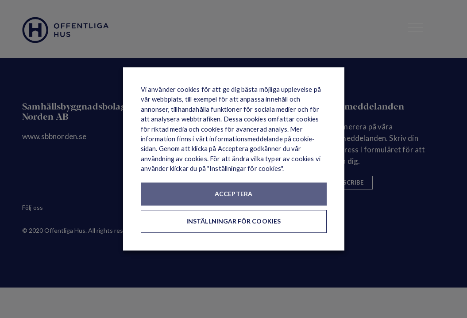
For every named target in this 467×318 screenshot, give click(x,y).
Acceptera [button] (233, 194)
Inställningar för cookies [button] (233, 221)
